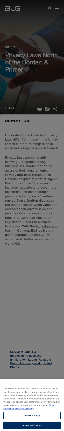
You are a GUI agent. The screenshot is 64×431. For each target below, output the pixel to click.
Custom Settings (32, 417)
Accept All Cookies (31, 427)
